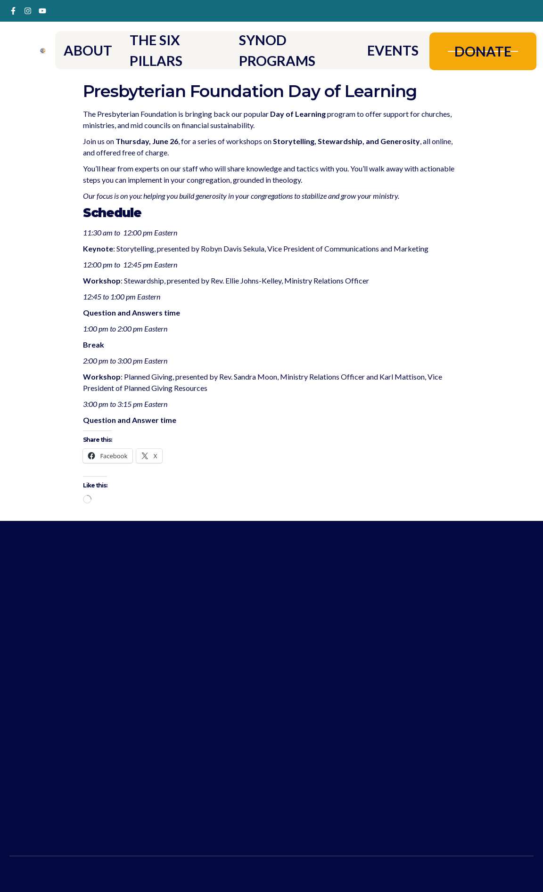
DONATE (481, 50)
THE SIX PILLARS (158, 50)
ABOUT (89, 50)
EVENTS (390, 50)
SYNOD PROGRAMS (277, 50)
